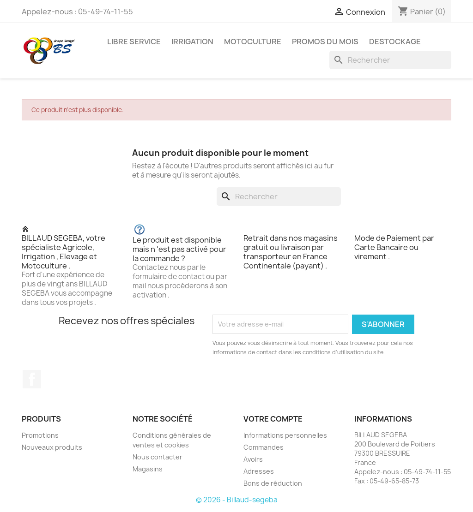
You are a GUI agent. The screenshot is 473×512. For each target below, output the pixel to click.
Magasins (148, 468)
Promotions (40, 435)
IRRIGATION (192, 41)
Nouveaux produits (52, 447)
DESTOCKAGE (395, 41)
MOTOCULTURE (252, 41)
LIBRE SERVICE (134, 41)
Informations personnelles (285, 435)
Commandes (263, 447)
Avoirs (253, 459)
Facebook (32, 379)
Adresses (258, 471)
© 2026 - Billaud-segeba (237, 500)
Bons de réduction (272, 483)
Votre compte (273, 419)
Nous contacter (157, 456)
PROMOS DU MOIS (325, 41)
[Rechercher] (390, 60)
